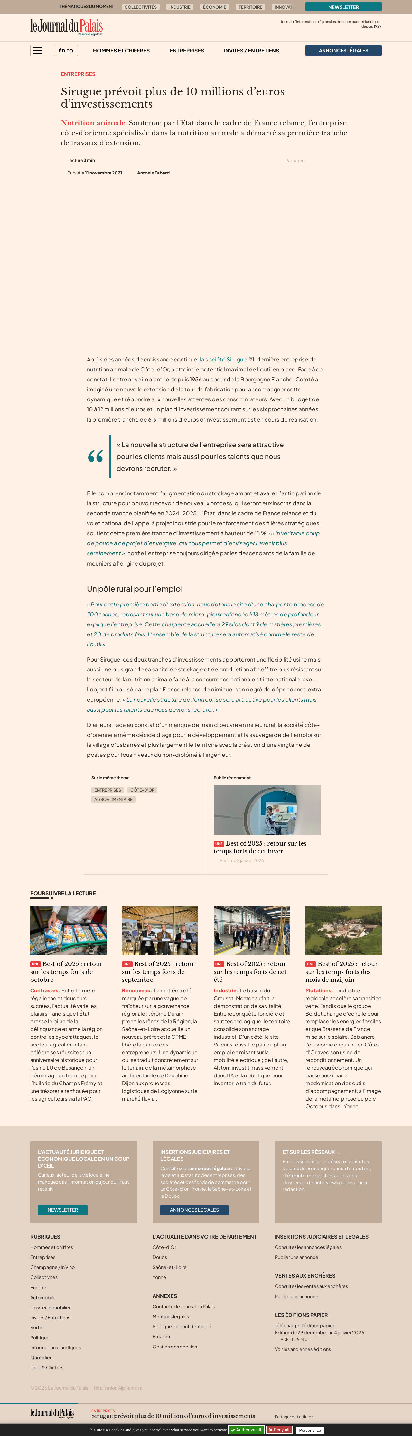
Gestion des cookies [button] (175, 1346)
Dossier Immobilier (50, 1307)
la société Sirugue (223, 359)
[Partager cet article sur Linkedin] (336, 160)
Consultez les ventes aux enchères (311, 1286)
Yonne (159, 1277)
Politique (40, 1337)
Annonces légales (194, 1210)
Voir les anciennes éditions (303, 1349)
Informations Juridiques (55, 1347)
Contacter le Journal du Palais (184, 1306)
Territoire (250, 7)
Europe (38, 1287)
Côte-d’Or (142, 790)
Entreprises (187, 50)
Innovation (287, 7)
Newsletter (343, 7)
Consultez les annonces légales (308, 1247)
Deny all (281, 1429)
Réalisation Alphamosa (118, 1388)
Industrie (180, 7)
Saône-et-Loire (170, 1267)
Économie (214, 7)
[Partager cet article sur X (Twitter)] (313, 160)
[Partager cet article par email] (347, 160)
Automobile (43, 1297)
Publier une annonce (296, 1257)
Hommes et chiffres (121, 50)
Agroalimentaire (113, 799)
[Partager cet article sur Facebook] (324, 160)
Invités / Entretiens (251, 50)
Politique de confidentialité (182, 1326)
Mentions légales (171, 1316)
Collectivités (141, 7)
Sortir (36, 1327)
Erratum (161, 1336)
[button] (37, 50)
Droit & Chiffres (46, 1367)
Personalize (311, 1430)
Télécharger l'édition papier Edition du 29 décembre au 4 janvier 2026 (319, 1332)
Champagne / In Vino (52, 1267)
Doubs (160, 1257)
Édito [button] (66, 50)
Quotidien (41, 1357)
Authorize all (246, 1429)
